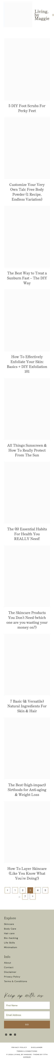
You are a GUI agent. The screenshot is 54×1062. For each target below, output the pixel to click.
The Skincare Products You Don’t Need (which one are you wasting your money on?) (27, 620)
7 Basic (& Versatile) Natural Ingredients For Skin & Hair (27, 705)
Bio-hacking (11, 938)
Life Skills (9, 942)
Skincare (9, 924)
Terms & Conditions (15, 981)
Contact (9, 967)
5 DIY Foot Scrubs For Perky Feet (27, 108)
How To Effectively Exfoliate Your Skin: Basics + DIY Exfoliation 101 (27, 364)
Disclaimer (10, 972)
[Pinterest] (6, 1034)
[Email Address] (27, 1015)
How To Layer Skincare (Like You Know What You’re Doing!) (27, 873)
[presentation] (27, 69)
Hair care (9, 933)
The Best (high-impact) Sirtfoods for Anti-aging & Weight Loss (27, 789)
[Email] (10, 1034)
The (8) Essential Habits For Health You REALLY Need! (27, 533)
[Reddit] (15, 1034)
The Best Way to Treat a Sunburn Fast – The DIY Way (27, 277)
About (7, 962)
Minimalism (10, 947)
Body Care (10, 928)
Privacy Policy (12, 976)
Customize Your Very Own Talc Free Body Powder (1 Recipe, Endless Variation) (27, 192)
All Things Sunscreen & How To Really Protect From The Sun (27, 450)
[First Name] (27, 1005)
